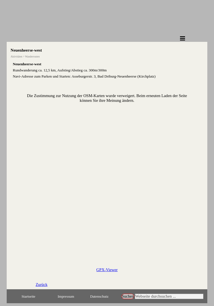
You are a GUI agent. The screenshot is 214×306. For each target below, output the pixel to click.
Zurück (41, 284)
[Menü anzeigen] (182, 38)
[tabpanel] (107, 70)
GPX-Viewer (107, 270)
